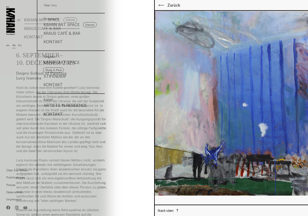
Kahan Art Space (42, 20)
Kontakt (33, 37)
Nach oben (166, 210)
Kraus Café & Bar (42, 28)
